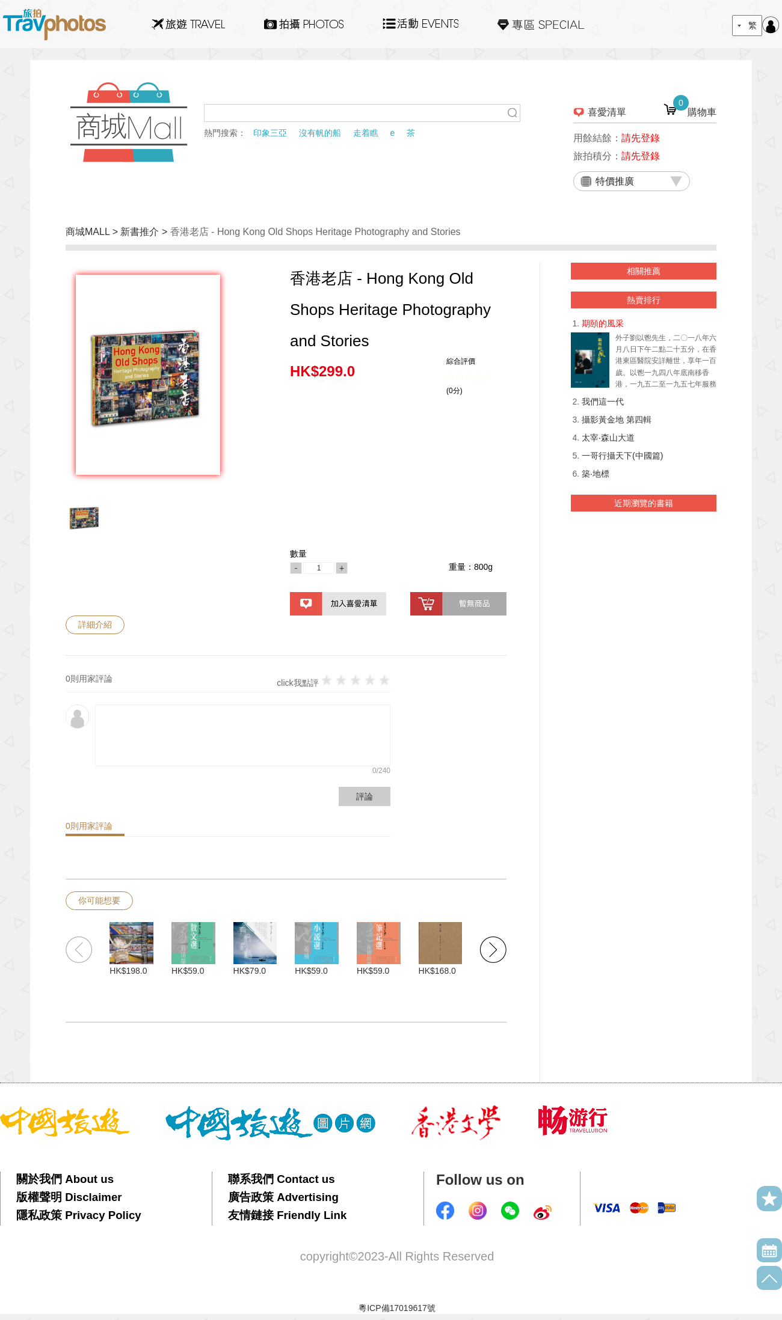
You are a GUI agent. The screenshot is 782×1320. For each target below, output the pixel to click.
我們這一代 (603, 401)
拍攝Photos (303, 24)
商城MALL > (93, 232)
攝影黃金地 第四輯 (616, 419)
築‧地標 (595, 473)
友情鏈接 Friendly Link (287, 1215)
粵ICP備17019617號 (397, 1308)
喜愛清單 (607, 112)
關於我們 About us (65, 1179)
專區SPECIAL (541, 24)
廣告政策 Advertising (283, 1197)
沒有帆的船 (320, 133)
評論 (364, 796)
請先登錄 (640, 138)
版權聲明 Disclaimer (69, 1197)
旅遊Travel (188, 24)
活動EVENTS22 (420, 19)
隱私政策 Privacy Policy (78, 1215)
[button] (492, 950)
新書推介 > (145, 232)
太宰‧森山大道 (608, 437)
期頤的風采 (603, 323)
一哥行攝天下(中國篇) (622, 455)
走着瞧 (365, 133)
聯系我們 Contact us (281, 1179)
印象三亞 (270, 133)
